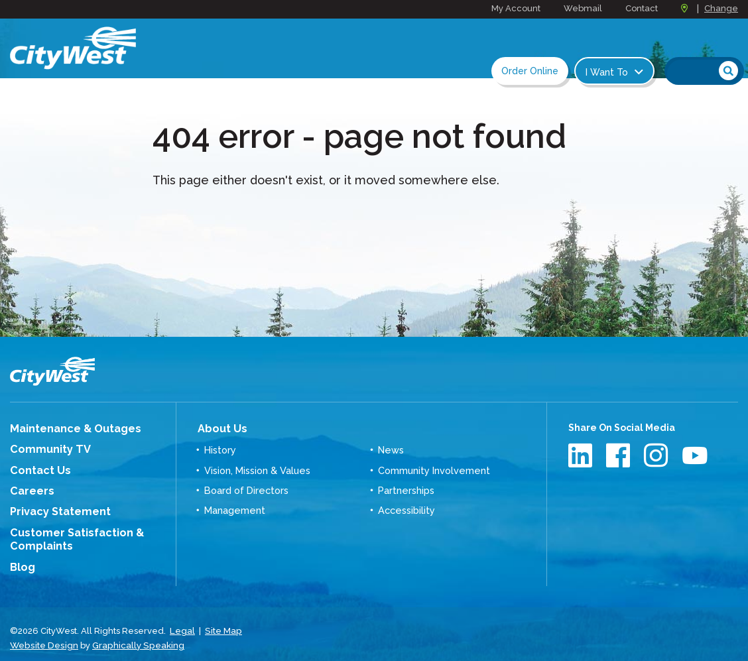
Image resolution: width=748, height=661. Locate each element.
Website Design (43, 634)
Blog (21, 558)
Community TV (45, 447)
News (390, 447)
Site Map (222, 621)
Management (234, 506)
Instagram (657, 455)
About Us (218, 427)
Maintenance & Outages (67, 428)
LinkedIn (581, 455)
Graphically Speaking (135, 634)
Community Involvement (433, 467)
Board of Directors (245, 487)
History (220, 447)
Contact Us (36, 467)
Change (721, 8)
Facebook (619, 455)
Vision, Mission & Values (257, 467)
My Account (515, 8)
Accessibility (406, 506)
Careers (29, 487)
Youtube (695, 455)
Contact (641, 8)
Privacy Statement (54, 506)
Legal (182, 621)
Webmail (583, 8)
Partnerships (406, 487)
